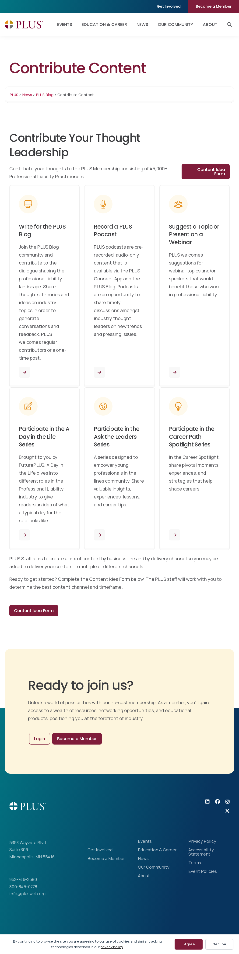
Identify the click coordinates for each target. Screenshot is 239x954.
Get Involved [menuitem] (169, 6)
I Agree (189, 944)
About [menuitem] (210, 24)
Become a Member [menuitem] (214, 6)
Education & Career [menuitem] (104, 24)
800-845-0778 (23, 886)
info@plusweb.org (27, 893)
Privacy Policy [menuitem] (202, 841)
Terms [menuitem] (194, 862)
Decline (219, 944)
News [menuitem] (142, 24)
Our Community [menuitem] (175, 24)
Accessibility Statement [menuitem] (201, 852)
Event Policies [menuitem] (202, 871)
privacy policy (112, 946)
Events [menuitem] (64, 24)
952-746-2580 (23, 879)
